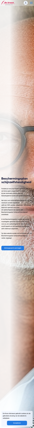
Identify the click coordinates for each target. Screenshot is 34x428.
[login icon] (26, 3)
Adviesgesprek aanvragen (12, 248)
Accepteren (17, 423)
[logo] (8, 3)
